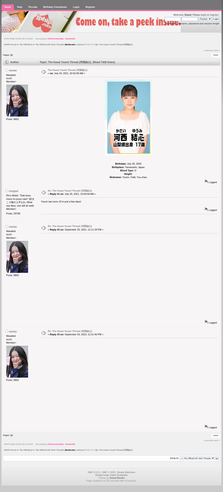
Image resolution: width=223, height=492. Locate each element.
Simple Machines (126, 472)
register (214, 14)
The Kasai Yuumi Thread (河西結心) (68, 70)
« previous (209, 50)
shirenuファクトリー (86, 44)
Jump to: (174, 458)
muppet (14, 191)
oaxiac (13, 70)
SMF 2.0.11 (94, 472)
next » (217, 50)
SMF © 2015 (109, 472)
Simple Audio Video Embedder (111, 475)
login (203, 14)
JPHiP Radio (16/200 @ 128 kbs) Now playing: (39, 39)
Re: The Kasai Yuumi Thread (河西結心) (70, 190)
